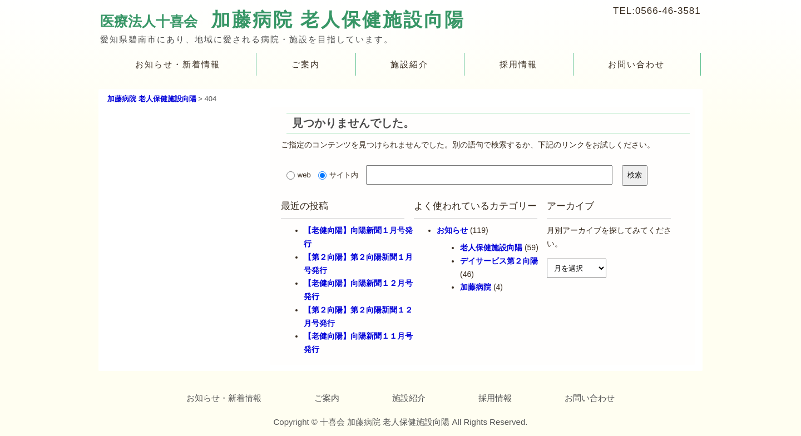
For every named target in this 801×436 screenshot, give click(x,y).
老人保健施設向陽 (491, 247)
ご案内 (305, 64)
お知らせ (452, 230)
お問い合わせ (637, 64)
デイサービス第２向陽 (499, 260)
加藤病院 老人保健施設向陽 (338, 19)
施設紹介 (409, 64)
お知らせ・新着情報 (177, 64)
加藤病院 (475, 287)
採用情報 (518, 64)
